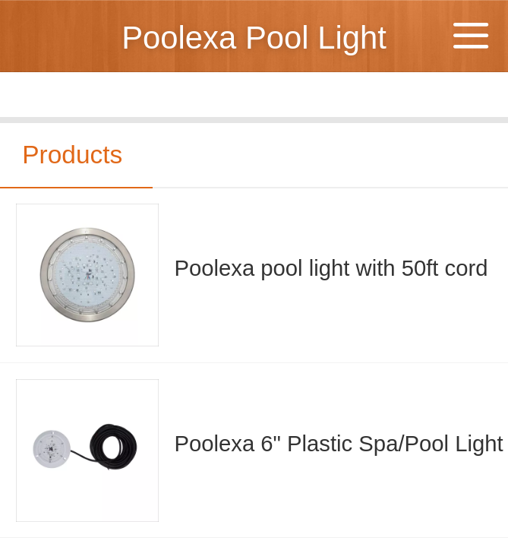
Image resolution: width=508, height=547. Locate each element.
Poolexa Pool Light (254, 37)
